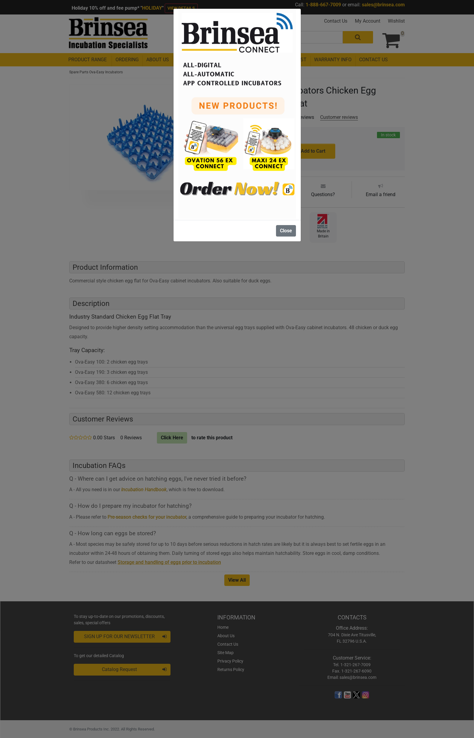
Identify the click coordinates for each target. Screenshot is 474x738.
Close (286, 231)
